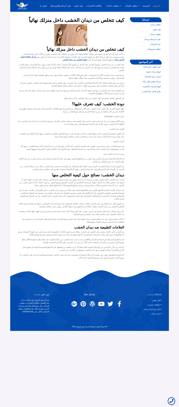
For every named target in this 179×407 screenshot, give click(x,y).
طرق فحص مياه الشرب (151, 101)
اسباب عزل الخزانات (152, 86)
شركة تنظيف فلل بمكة (152, 91)
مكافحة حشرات (153, 304)
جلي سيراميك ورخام (152, 49)
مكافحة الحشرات (94, 5)
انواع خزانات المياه (153, 81)
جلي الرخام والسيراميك (60, 5)
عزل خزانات (155, 313)
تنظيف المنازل (131, 5)
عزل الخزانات (155, 54)
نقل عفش (78, 5)
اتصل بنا (43, 5)
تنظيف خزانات (112, 5)
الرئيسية (156, 5)
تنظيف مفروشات (154, 58)
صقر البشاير (80, 326)
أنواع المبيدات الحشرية (152, 96)
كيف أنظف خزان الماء (152, 76)
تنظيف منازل (155, 34)
